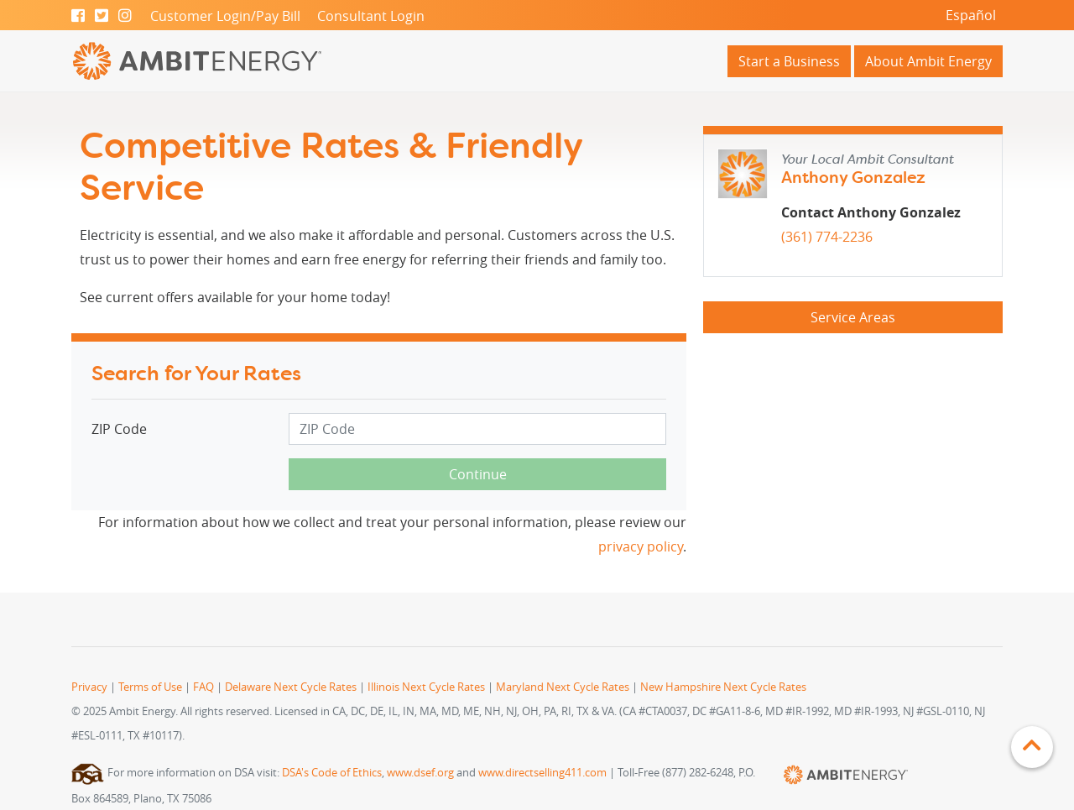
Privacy (89, 687)
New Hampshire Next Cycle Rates (723, 687)
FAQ (203, 687)
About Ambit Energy (928, 61)
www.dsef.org (420, 773)
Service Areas (853, 317)
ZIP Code (119, 429)
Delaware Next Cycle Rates (291, 687)
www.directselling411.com (542, 773)
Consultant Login (371, 16)
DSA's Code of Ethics (332, 773)
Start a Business (789, 61)
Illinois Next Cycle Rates (426, 687)
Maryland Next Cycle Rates (562, 687)
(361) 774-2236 (827, 236)
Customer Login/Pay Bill (225, 16)
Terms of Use (150, 687)
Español (971, 15)
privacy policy (640, 546)
